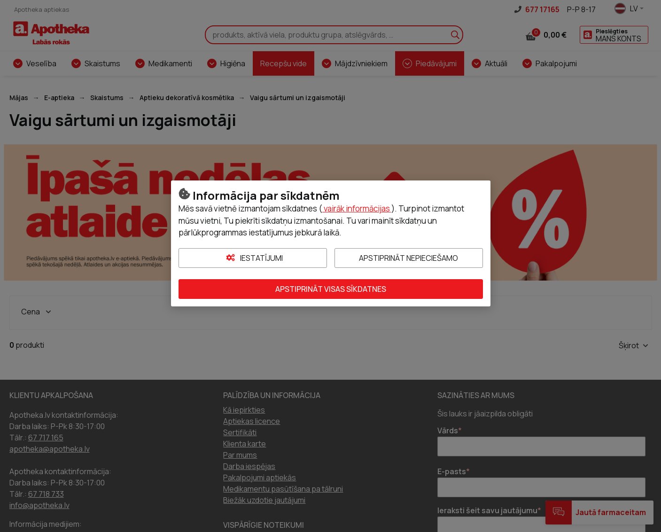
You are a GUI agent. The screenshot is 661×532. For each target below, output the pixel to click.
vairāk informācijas (356, 208)
